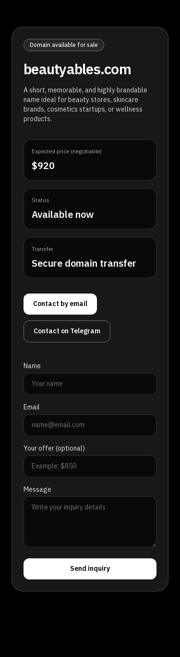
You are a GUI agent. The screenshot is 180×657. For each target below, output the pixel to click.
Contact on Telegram (67, 331)
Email (32, 407)
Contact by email (60, 304)
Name (32, 366)
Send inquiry (90, 569)
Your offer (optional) (54, 448)
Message (37, 490)
